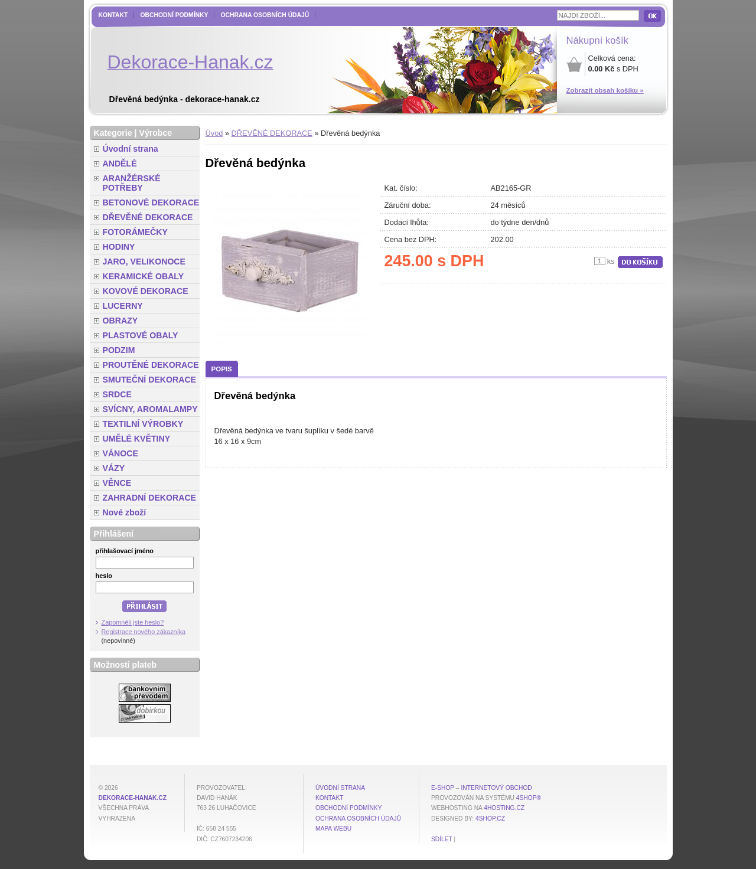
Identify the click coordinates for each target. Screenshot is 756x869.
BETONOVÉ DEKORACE (151, 202)
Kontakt (113, 15)
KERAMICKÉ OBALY (143, 276)
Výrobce (155, 133)
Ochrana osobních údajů (264, 15)
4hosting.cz (504, 808)
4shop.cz (490, 818)
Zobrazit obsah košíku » (605, 90)
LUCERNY (123, 306)
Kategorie (113, 133)
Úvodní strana (130, 148)
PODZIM (119, 350)
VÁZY (114, 468)
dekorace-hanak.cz (133, 798)
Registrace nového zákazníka (144, 631)
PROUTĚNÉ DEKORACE (151, 365)
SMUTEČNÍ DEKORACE (150, 379)
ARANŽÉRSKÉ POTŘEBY (132, 183)
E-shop (442, 788)
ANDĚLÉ (120, 163)
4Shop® (528, 798)
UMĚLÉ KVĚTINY (137, 438)
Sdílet (441, 839)
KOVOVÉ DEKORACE (145, 291)
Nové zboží (124, 512)
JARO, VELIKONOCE (144, 261)
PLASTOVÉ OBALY (140, 335)
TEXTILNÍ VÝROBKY (143, 424)
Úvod (214, 133)
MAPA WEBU (333, 828)
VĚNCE (117, 483)
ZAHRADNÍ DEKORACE (150, 497)
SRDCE (117, 394)
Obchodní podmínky (174, 15)
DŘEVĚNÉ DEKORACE (272, 133)
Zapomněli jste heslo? (133, 622)
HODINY (119, 246)
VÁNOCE (120, 453)
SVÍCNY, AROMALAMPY (150, 409)
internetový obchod (496, 788)
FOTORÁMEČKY (135, 232)
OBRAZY (120, 320)
